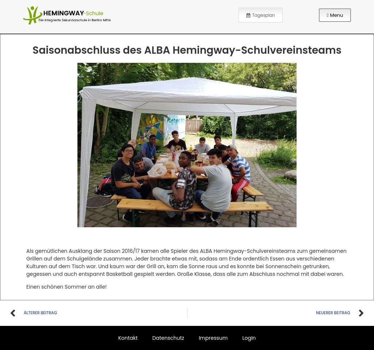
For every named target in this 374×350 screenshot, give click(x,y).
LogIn (249, 338)
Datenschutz (168, 338)
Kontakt (128, 338)
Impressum (213, 338)
